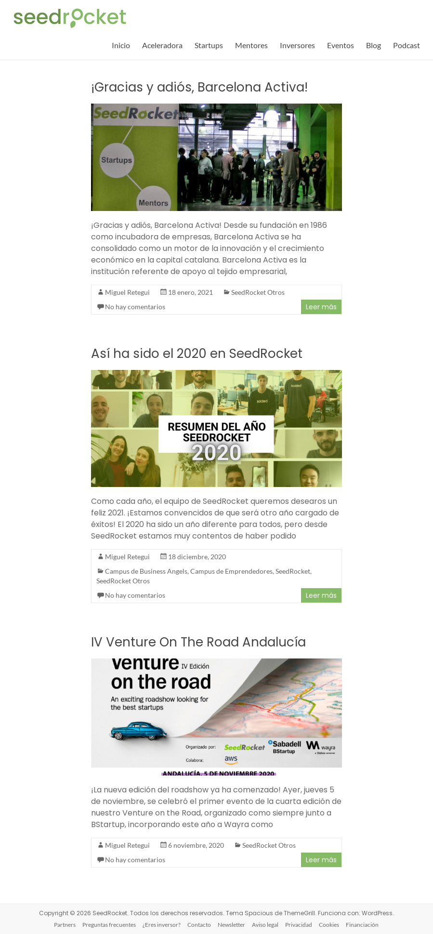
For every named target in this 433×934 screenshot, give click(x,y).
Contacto (199, 924)
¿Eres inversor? (162, 924)
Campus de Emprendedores (231, 571)
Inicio (121, 45)
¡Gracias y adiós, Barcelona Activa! (199, 87)
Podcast (406, 45)
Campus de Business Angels (146, 571)
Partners (65, 924)
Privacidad (298, 924)
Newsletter (231, 924)
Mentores (251, 45)
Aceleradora (162, 45)
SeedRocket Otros (258, 292)
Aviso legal (265, 924)
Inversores (297, 45)
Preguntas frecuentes (109, 924)
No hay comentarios (135, 307)
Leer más (321, 307)
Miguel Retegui (127, 292)
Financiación (362, 924)
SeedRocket (293, 571)
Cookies (329, 924)
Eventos (340, 45)
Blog (373, 45)
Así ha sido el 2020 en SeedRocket (196, 353)
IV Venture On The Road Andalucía (198, 642)
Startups (209, 45)
